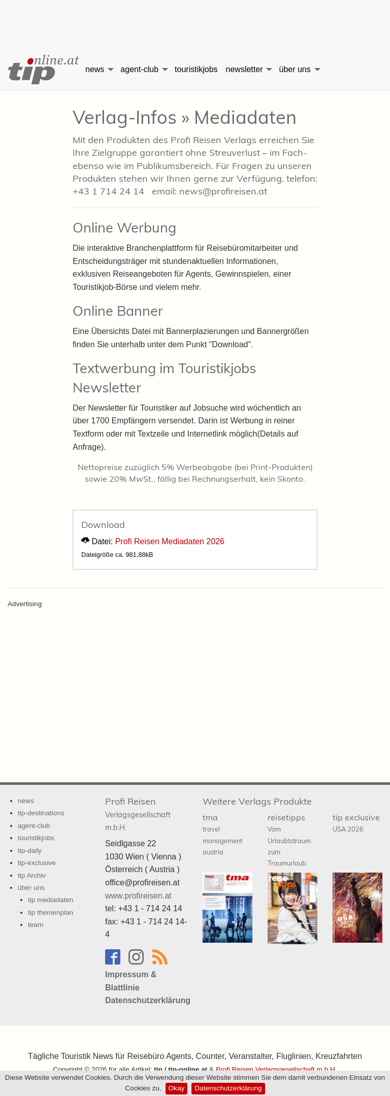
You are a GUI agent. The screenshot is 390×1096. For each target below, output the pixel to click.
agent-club (139, 69)
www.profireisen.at (138, 895)
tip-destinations (41, 813)
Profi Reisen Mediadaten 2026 (169, 541)
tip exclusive (356, 822)
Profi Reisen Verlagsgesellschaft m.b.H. (276, 1069)
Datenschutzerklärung (228, 1088)
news (94, 69)
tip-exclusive (37, 863)
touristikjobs (196, 69)
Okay (177, 1088)
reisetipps (289, 840)
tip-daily (30, 850)
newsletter (244, 69)
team (35, 924)
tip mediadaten (50, 900)
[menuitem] (40, 69)
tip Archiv (32, 875)
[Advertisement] (195, 18)
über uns (294, 69)
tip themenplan (50, 912)
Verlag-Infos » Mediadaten (185, 117)
